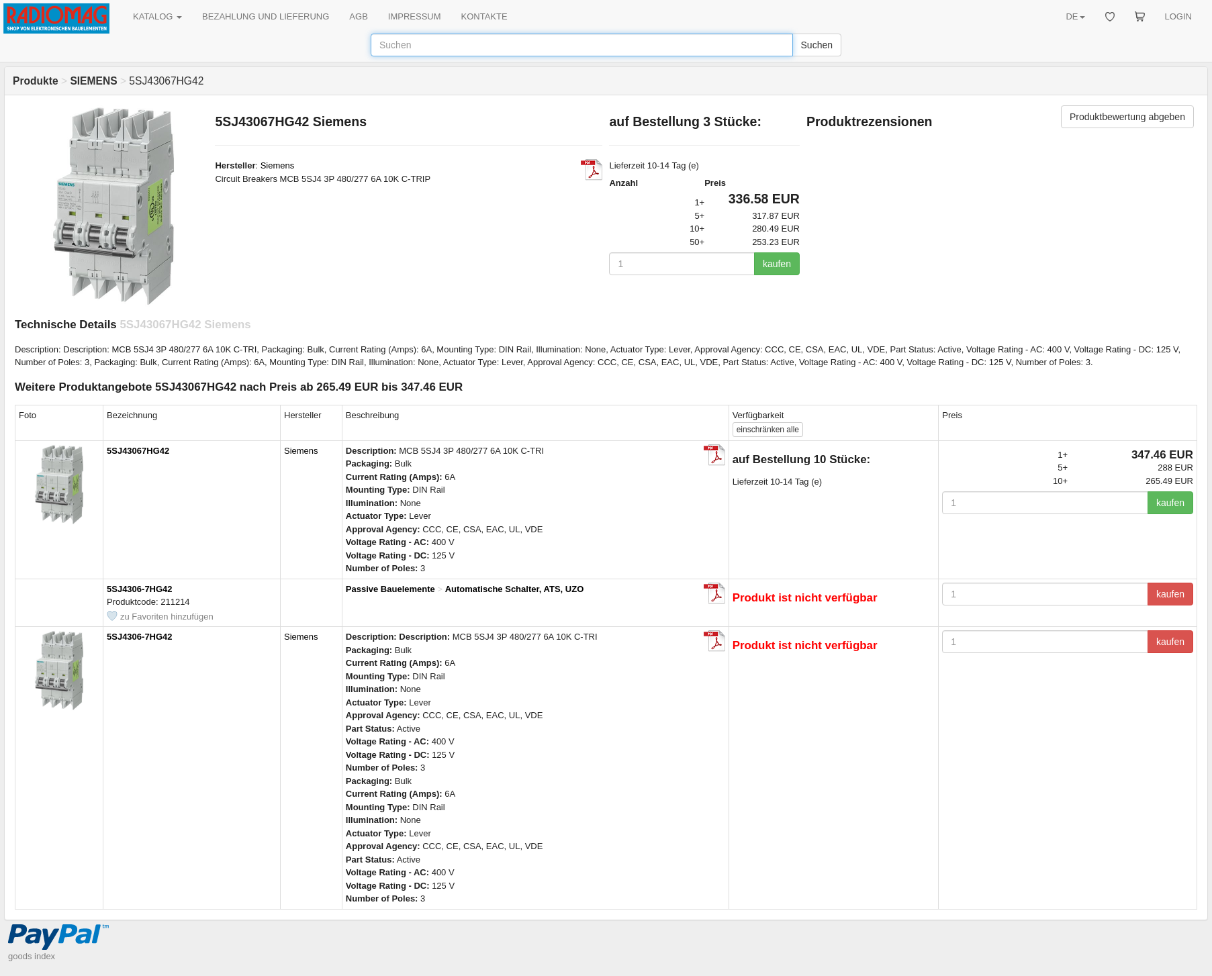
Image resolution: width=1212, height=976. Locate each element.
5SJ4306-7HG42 (140, 589)
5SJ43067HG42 (138, 451)
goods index (31, 956)
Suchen (817, 45)
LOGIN (1178, 16)
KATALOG (157, 16)
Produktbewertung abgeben (1127, 116)
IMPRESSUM (414, 16)
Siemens (278, 165)
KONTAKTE (484, 16)
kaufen (777, 263)
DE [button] (1075, 16)
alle (768, 429)
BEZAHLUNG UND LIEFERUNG (265, 16)
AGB (358, 16)
